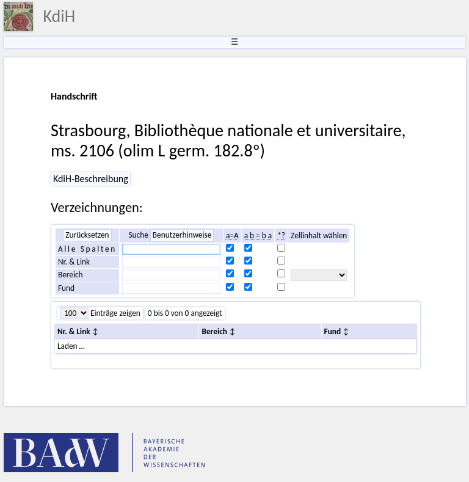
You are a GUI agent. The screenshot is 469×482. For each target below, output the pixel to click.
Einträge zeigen (114, 313)
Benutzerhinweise (182, 235)
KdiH (59, 16)
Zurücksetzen (87, 235)
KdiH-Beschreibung (90, 178)
